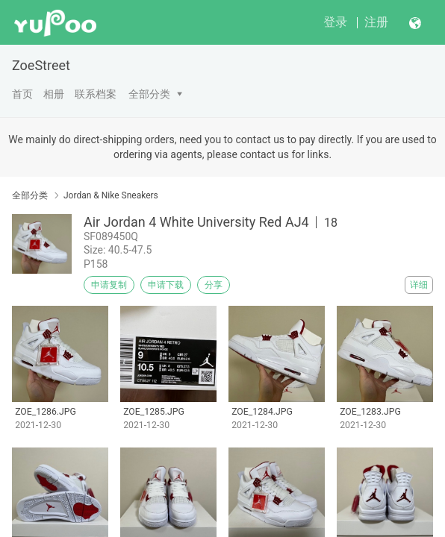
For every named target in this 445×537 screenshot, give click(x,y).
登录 (335, 22)
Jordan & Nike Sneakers (110, 195)
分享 (213, 285)
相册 (53, 94)
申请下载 (166, 285)
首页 (22, 94)
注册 (376, 22)
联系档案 (95, 94)
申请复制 (109, 285)
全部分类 (149, 94)
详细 (419, 285)
